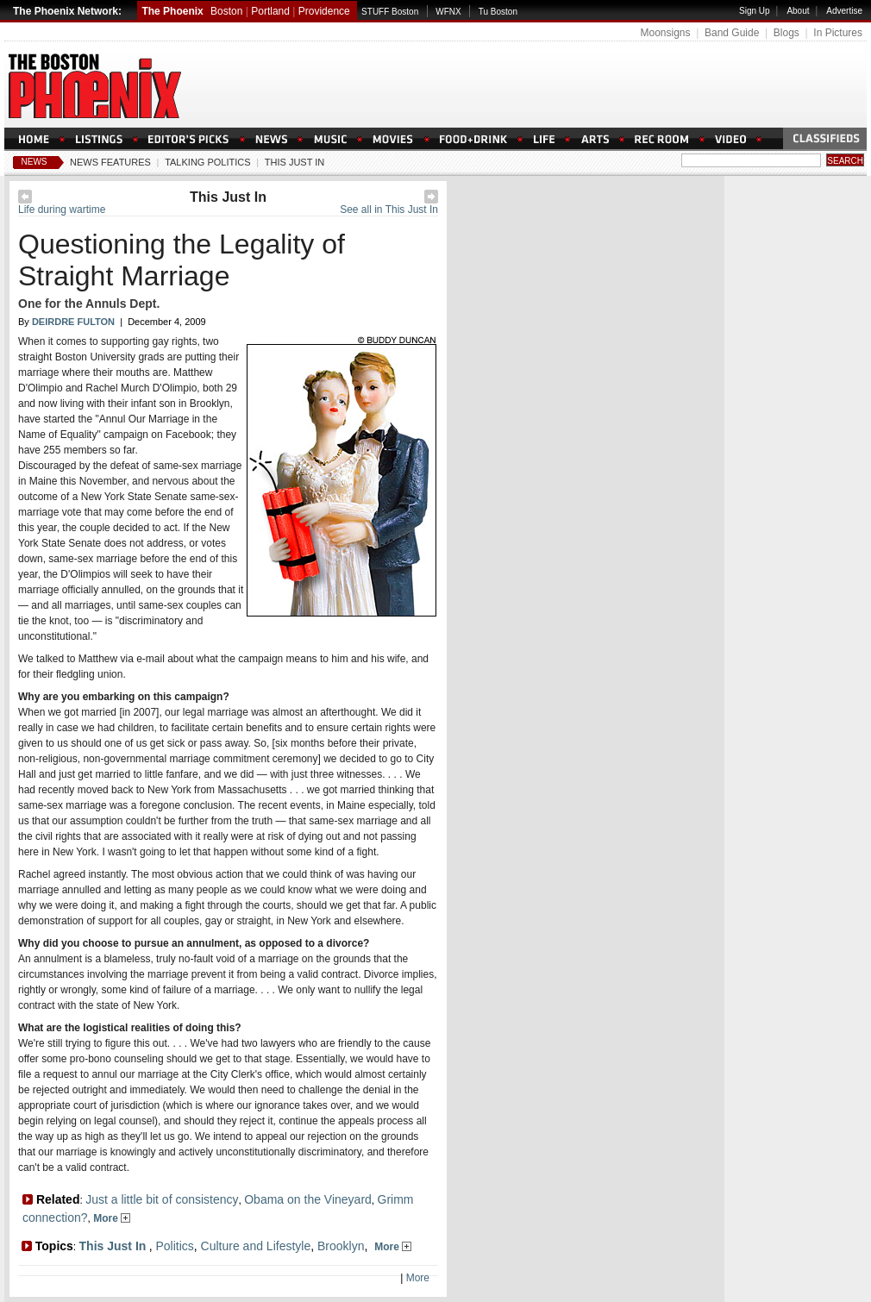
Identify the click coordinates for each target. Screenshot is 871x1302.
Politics (174, 1246)
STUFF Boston (389, 11)
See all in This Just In (389, 209)
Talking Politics (207, 162)
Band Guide (732, 33)
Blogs (786, 33)
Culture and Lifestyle (256, 1246)
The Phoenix (172, 11)
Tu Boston (498, 11)
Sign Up (754, 11)
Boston (226, 11)
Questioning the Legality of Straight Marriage (181, 259)
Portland (270, 11)
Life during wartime (61, 209)
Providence (324, 11)
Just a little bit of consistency (161, 1199)
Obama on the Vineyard (308, 1199)
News (34, 161)
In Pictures (837, 33)
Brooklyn (340, 1246)
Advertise (844, 11)
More (111, 1218)
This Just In (294, 162)
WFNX (448, 11)
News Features (110, 162)
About (797, 11)
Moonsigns (665, 33)
